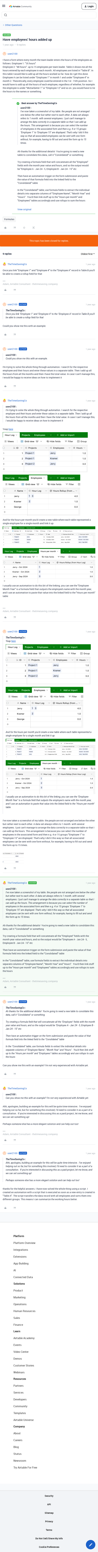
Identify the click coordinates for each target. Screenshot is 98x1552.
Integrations (20, 1250)
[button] (4, 7)
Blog (16, 1447)
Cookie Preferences (49, 1546)
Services (18, 1392)
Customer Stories (23, 1365)
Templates (19, 1413)
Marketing (19, 1297)
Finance (18, 1325)
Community (20, 1406)
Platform (18, 1236)
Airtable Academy (24, 1338)
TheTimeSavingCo (17, 264)
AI (14, 1270)
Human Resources (24, 1311)
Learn (16, 1331)
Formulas (9, 219)
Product (18, 1290)
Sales (16, 1318)
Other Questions (13, 25)
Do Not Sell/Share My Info (49, 1538)
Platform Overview (24, 1243)
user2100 (12, 53)
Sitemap (49, 1512)
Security (49, 1495)
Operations (20, 1304)
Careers (17, 1440)
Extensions (20, 1256)
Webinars (18, 1372)
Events (17, 1345)
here (11, 429)
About (17, 1433)
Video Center (21, 1352)
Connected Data (23, 1277)
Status (17, 1454)
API (49, 1504)
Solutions (19, 1283)
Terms (49, 1529)
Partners (18, 1386)
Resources (19, 1379)
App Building (21, 1263)
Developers (20, 1399)
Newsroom (19, 1460)
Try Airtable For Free (25, 1467)
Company (19, 1426)
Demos (17, 1358)
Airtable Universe (23, 1420)
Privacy (49, 1521)
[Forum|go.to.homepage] (20, 6)
